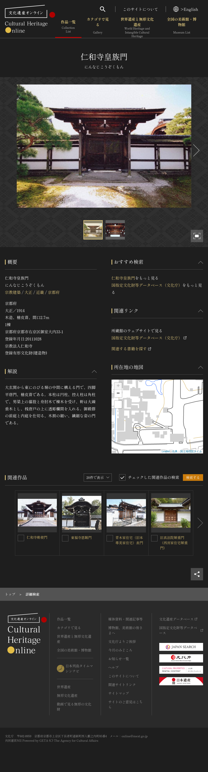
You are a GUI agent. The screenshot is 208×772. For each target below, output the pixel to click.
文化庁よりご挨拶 (122, 641)
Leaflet (166, 451)
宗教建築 (13, 292)
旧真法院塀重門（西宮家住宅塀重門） (174, 542)
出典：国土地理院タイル (187, 451)
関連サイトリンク (122, 684)
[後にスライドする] (195, 150)
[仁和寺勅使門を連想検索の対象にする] (21, 538)
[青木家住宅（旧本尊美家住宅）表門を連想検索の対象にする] (110, 538)
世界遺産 (64, 686)
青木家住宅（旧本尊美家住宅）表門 (129, 540)
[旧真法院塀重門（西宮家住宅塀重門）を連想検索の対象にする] (154, 538)
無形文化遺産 (67, 695)
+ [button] (118, 386)
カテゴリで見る (98, 27)
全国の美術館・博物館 (181, 27)
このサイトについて (140, 9)
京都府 (54, 292)
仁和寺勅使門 (37, 537)
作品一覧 (68, 27)
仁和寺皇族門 (123, 278)
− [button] (118, 393)
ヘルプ (113, 667)
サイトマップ (118, 693)
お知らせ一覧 (118, 658)
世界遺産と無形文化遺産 (137, 27)
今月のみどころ (120, 650)
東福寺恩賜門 (81, 537)
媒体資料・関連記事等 (125, 619)
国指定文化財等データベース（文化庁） (147, 285)
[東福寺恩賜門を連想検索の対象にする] (65, 538)
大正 (28, 292)
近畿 (40, 292)
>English (185, 9)
